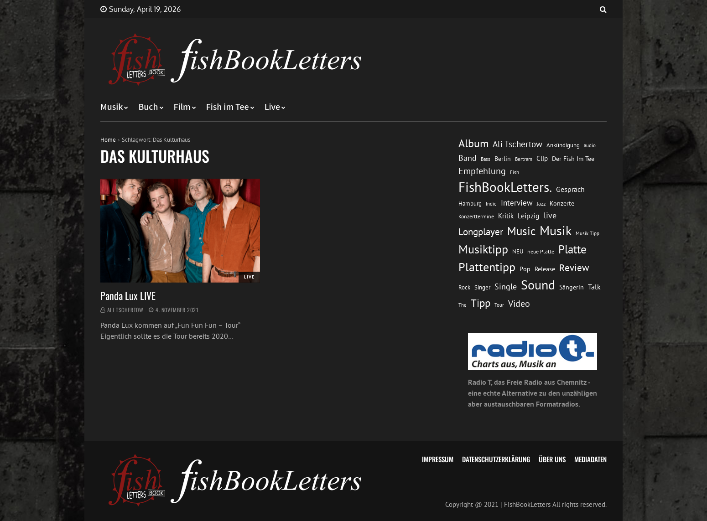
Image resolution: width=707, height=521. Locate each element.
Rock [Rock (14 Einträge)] (464, 287)
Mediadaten (590, 459)
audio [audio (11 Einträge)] (590, 145)
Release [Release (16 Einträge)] (545, 269)
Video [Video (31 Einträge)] (519, 303)
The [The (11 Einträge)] (462, 304)
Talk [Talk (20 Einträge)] (594, 286)
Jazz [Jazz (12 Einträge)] (541, 203)
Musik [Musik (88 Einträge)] (556, 230)
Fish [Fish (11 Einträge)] (514, 172)
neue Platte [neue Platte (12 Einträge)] (540, 251)
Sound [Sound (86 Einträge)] (538, 285)
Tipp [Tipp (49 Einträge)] (480, 303)
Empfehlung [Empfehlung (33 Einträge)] (482, 170)
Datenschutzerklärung (496, 459)
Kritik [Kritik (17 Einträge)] (506, 215)
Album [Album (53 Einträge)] (473, 143)
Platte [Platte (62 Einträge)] (572, 249)
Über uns (552, 459)
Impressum (437, 459)
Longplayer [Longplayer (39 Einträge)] (480, 231)
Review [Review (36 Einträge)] (574, 268)
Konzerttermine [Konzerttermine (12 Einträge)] (476, 216)
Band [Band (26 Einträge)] (467, 158)
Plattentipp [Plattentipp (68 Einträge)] (486, 266)
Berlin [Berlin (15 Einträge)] (502, 159)
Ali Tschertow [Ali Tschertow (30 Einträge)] (517, 144)
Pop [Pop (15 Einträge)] (525, 269)
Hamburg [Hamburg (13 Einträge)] (470, 203)
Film (182, 107)
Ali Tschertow (125, 310)
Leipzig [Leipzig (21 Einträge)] (529, 216)
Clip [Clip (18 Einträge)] (542, 158)
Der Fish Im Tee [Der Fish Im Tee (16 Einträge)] (573, 159)
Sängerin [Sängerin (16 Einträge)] (571, 287)
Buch (148, 107)
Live (273, 107)
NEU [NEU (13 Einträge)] (517, 251)
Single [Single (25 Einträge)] (505, 286)
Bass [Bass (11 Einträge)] (485, 158)
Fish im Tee (227, 107)
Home (108, 140)
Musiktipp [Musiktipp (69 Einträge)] (483, 249)
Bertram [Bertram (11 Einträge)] (523, 158)
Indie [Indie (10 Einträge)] (491, 204)
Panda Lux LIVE (128, 295)
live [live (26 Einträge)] (550, 215)
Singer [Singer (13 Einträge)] (482, 287)
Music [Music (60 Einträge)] (521, 231)
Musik (111, 107)
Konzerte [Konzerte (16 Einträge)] (562, 203)
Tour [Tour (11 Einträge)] (499, 304)
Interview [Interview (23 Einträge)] (517, 203)
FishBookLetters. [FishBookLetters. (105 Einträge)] (505, 187)
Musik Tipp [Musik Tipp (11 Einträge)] (587, 233)
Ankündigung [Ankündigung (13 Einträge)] (563, 145)
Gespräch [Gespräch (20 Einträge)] (570, 189)
